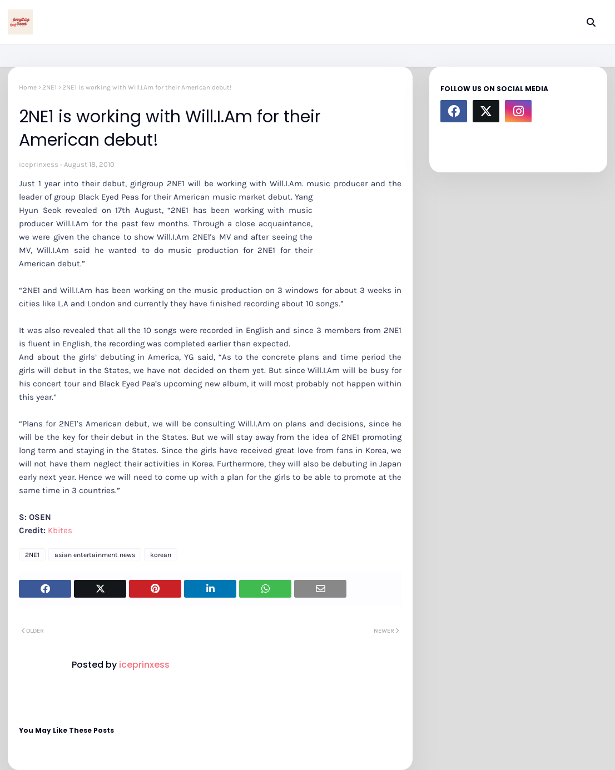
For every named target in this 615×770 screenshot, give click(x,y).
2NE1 (49, 87)
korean (160, 555)
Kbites (60, 530)
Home (28, 87)
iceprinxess (38, 164)
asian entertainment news (94, 555)
